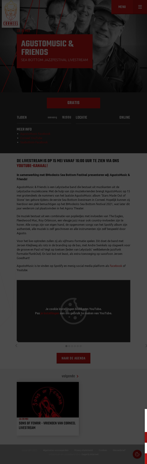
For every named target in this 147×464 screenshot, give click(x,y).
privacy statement (129, 426)
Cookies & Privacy (104, 416)
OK (141, 459)
